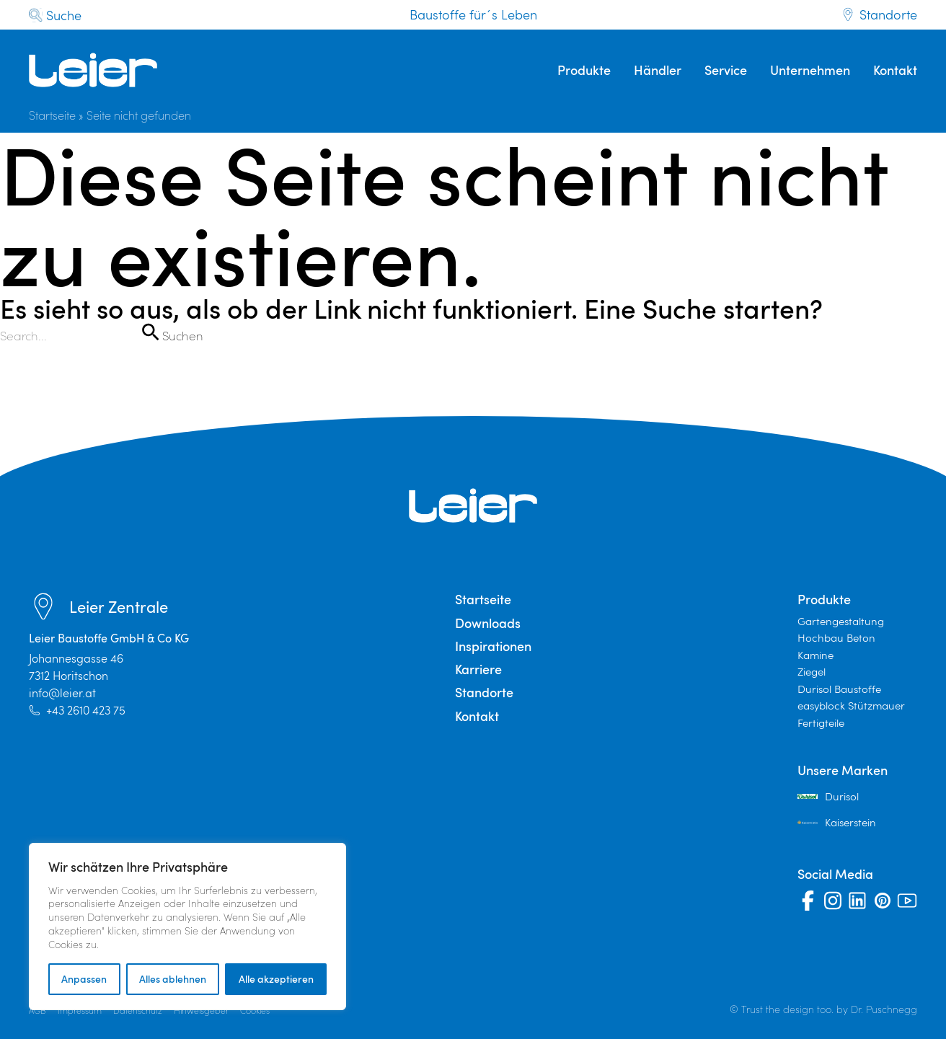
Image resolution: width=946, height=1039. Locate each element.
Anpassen (84, 979)
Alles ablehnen (172, 979)
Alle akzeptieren (276, 979)
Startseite (52, 115)
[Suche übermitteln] (150, 331)
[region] (187, 926)
